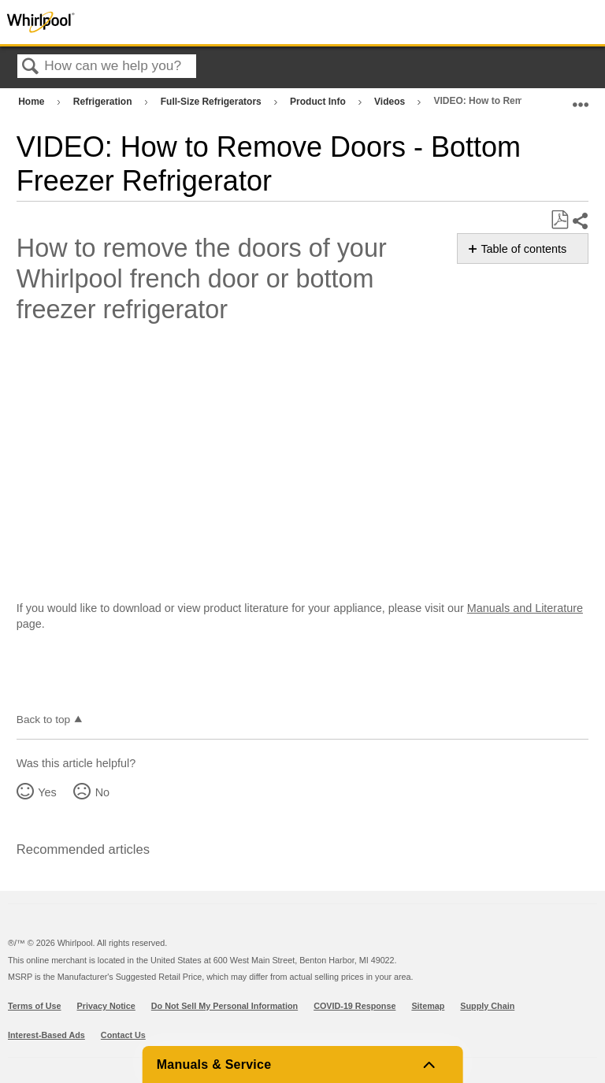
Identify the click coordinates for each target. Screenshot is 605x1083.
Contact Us (123, 1035)
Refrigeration (104, 101)
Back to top (43, 719)
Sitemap (427, 1006)
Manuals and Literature (525, 608)
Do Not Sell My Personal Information (224, 1006)
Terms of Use (34, 1006)
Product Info (319, 101)
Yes (47, 792)
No (102, 792)
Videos (390, 101)
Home (32, 101)
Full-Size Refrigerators (212, 101)
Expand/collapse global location (580, 98)
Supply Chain (487, 1006)
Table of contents (523, 249)
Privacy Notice (106, 1006)
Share (579, 221)
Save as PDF (559, 220)
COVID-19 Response (354, 1006)
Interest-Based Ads (46, 1035)
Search (31, 67)
